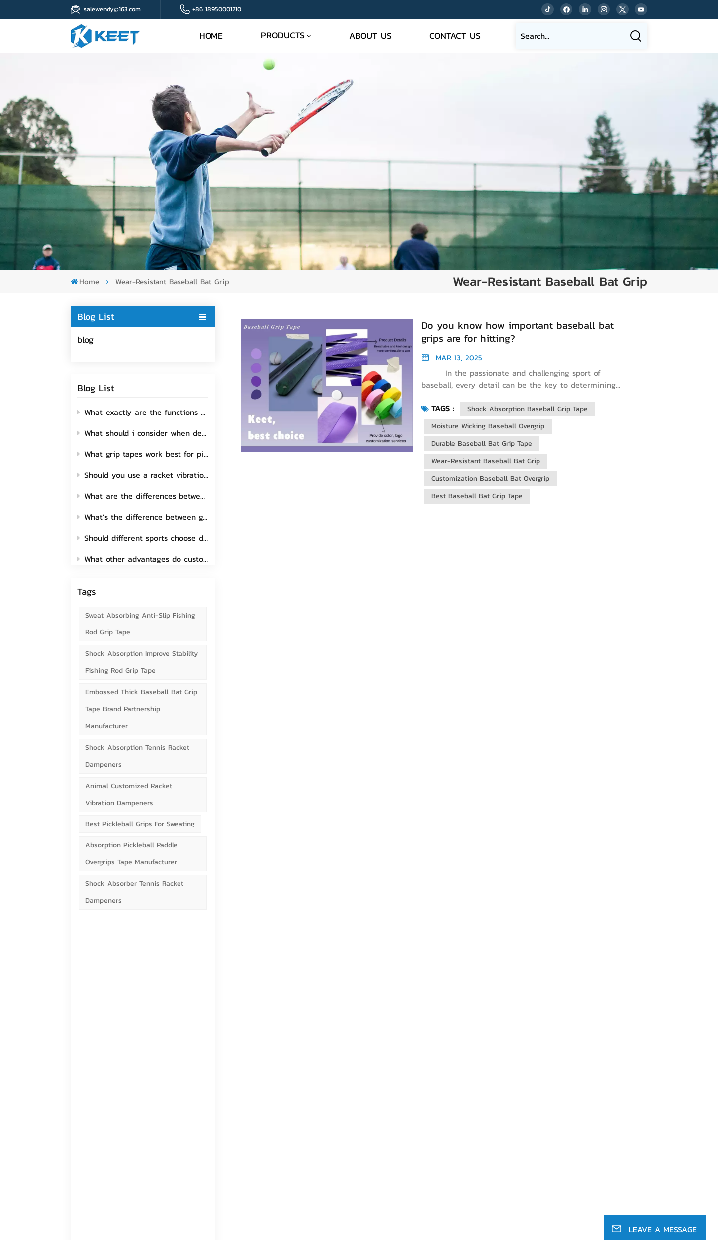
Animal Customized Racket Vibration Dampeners (128, 803)
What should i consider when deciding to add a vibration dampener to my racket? (143, 431)
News (467, 1095)
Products (283, 35)
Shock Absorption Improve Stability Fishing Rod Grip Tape (141, 670)
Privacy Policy (353, 1199)
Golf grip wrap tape (588, 1079)
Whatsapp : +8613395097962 (371, 1131)
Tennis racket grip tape (594, 1064)
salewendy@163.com (112, 9)
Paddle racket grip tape (594, 1120)
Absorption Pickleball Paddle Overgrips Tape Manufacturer (131, 862)
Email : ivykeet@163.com (363, 1109)
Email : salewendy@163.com (368, 1092)
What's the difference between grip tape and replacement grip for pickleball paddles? (143, 515)
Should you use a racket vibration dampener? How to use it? (143, 473)
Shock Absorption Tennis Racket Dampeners (137, 764)
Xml (316, 1199)
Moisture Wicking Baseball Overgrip (487, 426)
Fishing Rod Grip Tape (594, 1149)
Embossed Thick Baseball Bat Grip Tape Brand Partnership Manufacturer (141, 717)
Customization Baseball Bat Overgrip (490, 478)
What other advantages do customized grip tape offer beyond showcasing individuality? (143, 557)
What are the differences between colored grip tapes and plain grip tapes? (143, 494)
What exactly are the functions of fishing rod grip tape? (143, 410)
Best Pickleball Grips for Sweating (140, 832)
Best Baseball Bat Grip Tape (477, 496)
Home (211, 35)
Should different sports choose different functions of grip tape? (143, 536)
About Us (370, 35)
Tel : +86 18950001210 (360, 1070)
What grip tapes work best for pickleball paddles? (143, 452)
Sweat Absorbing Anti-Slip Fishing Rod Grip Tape (140, 632)
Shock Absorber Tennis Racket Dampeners (134, 900)
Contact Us (455, 35)
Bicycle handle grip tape (596, 1135)
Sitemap (473, 1080)
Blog (466, 1109)
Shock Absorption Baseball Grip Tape (527, 409)
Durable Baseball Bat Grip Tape (481, 443)
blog (85, 339)
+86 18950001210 (216, 9)
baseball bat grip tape (593, 1023)
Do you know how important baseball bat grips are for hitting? (517, 332)
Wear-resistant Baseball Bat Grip (485, 461)
